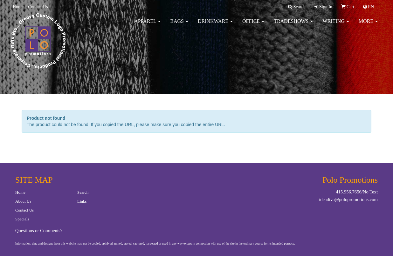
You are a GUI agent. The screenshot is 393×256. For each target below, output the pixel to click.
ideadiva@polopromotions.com (348, 199)
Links (82, 201)
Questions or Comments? (38, 230)
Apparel (147, 25)
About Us (23, 201)
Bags (179, 25)
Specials (22, 219)
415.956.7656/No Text (357, 191)
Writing (335, 25)
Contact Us (38, 6)
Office (253, 25)
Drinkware (215, 25)
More (368, 25)
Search (82, 192)
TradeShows (293, 25)
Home (18, 6)
